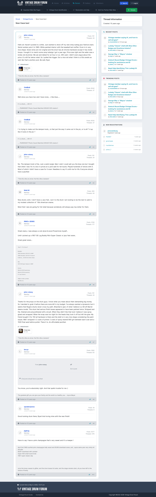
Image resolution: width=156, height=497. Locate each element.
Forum (76, 3)
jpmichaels (109, 141)
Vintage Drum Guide (26, 495)
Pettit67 (108, 137)
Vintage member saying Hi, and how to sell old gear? (123, 39)
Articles (66, 3)
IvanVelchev (110, 145)
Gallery (86, 3)
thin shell (112, 50)
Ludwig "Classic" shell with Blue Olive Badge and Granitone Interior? (122, 47)
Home (55, 3)
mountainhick (114, 42)
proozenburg (113, 131)
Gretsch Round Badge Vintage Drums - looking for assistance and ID (123, 61)
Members (98, 3)
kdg (111, 56)
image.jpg (27, 68)
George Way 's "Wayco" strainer (120, 54)
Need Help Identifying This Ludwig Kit (122, 68)
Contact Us (39, 495)
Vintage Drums (28, 19)
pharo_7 (112, 64)
